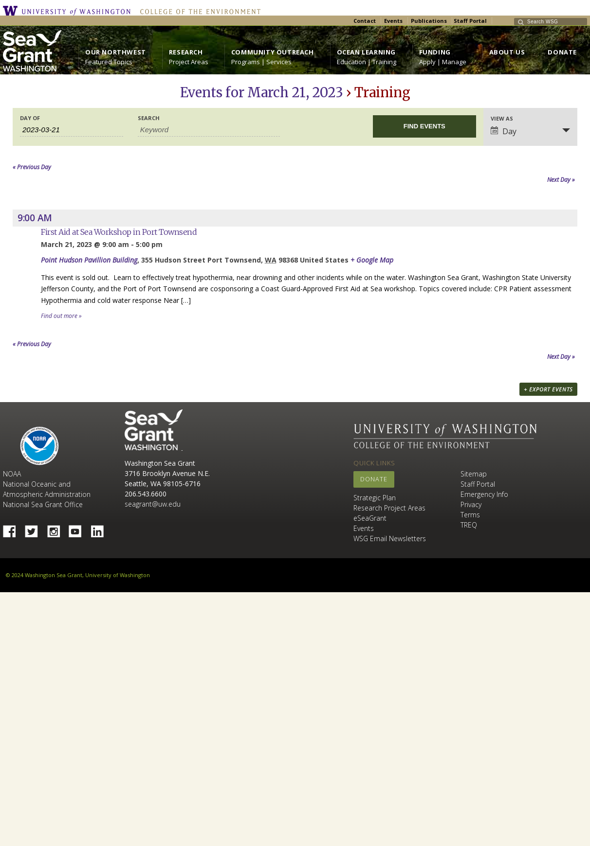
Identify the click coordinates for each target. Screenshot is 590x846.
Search (149, 118)
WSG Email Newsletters (389, 538)
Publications (429, 20)
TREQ (469, 524)
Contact (364, 20)
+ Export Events (548, 389)
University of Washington (69, 11)
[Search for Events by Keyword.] (209, 130)
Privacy (471, 504)
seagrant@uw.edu (153, 504)
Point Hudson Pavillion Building (89, 259)
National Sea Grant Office (43, 504)
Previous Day (32, 167)
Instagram (57, 528)
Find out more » (61, 316)
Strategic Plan (374, 497)
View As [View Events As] (502, 118)
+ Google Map (371, 259)
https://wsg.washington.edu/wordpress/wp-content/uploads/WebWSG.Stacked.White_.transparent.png (32, 50)
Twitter (35, 528)
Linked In (101, 528)
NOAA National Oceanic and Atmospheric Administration (47, 484)
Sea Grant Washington (154, 430)
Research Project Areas (389, 507)
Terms (470, 514)
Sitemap (474, 473)
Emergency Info (484, 494)
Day (503, 131)
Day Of (30, 118)
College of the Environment (197, 11)
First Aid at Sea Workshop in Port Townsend (119, 232)
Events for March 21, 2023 (261, 92)
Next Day (561, 180)
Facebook (13, 528)
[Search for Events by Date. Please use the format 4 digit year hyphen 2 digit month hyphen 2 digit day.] (71, 130)
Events (393, 20)
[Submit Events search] (424, 126)
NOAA (39, 445)
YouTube (79, 528)
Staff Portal (470, 20)
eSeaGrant (370, 518)
